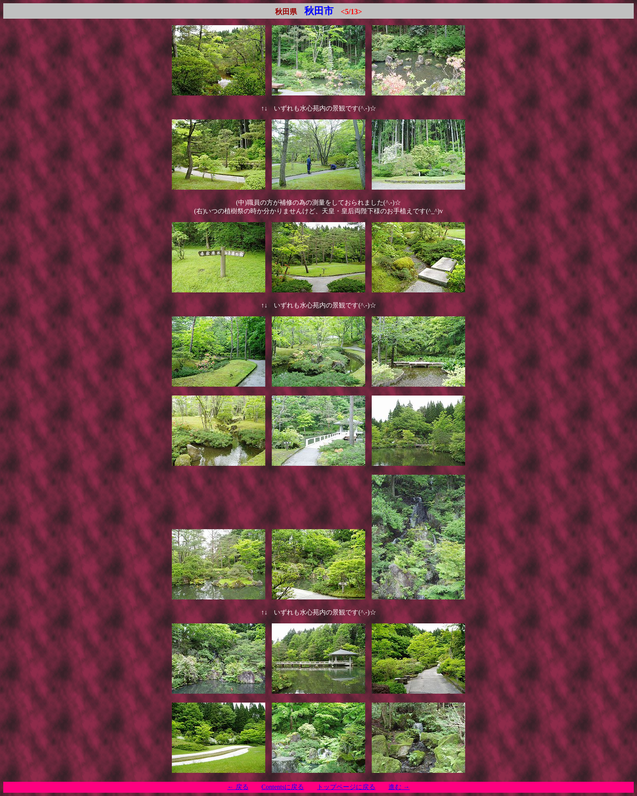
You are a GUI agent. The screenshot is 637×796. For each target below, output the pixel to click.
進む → (399, 786)
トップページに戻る (346, 786)
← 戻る (238, 786)
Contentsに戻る (283, 786)
